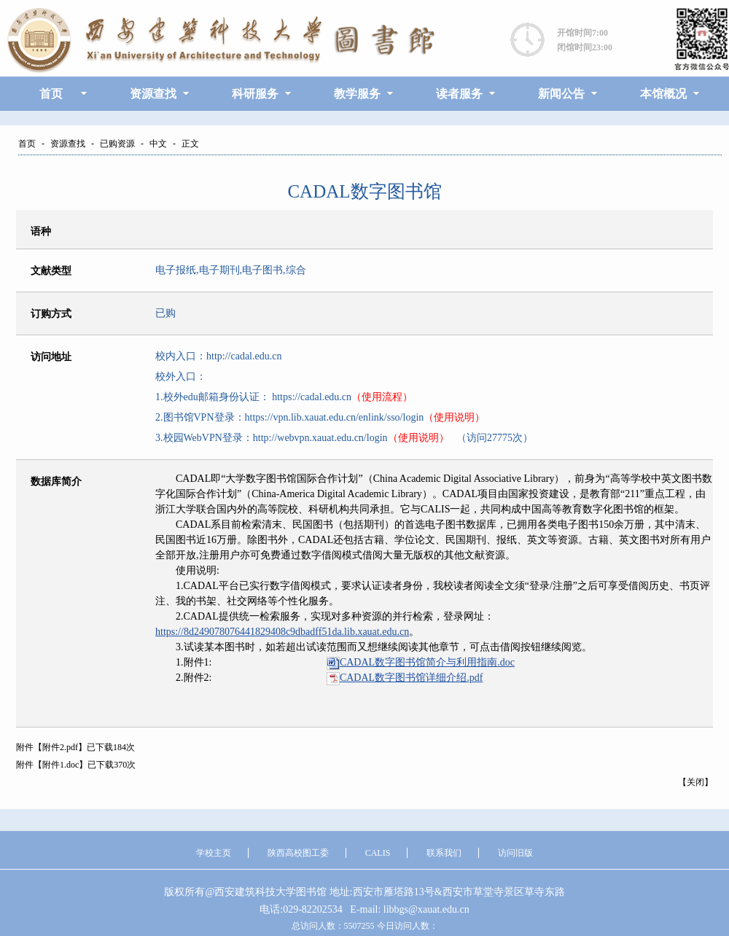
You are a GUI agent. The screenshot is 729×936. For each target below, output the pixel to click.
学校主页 (213, 853)
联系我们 (443, 853)
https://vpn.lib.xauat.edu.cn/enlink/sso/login (334, 417)
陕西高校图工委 (298, 853)
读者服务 (459, 93)
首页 (51, 93)
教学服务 (357, 93)
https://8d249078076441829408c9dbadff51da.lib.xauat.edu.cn (282, 631)
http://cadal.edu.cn (243, 356)
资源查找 (153, 93)
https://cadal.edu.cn (310, 396)
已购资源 (117, 144)
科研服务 (255, 93)
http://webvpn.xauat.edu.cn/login (320, 437)
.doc (427, 662)
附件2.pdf (60, 747)
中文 (158, 144)
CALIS (378, 853)
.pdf (411, 677)
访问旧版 (515, 853)
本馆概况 (663, 93)
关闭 (695, 782)
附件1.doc (60, 765)
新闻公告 (561, 93)
